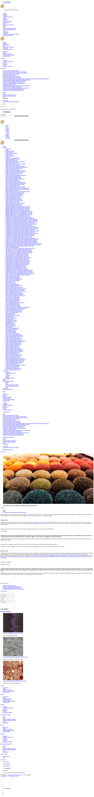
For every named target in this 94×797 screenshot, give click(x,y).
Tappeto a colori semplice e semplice (13, 339)
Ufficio (4, 17)
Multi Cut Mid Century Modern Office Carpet (15, 171)
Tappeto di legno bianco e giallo (12, 201)
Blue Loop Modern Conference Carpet (14, 277)
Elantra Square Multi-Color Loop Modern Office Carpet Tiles (18, 257)
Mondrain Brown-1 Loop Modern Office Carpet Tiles (17, 269)
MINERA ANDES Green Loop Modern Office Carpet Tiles (18, 207)
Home (4, 146)
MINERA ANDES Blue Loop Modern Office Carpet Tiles (18, 206)
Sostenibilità (5, 31)
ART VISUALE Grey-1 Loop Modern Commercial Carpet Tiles (19, 250)
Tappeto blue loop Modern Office (13, 280)
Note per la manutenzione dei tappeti (10, 70)
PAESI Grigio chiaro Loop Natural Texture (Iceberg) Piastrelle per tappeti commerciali (24, 243)
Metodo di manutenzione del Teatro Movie (12, 76)
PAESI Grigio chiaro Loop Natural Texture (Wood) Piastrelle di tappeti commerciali (23, 244)
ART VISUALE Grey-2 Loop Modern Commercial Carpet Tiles (19, 251)
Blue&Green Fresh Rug (10, 323)
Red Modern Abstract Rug (11, 319)
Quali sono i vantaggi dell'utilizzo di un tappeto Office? (14, 83)
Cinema (4, 20)
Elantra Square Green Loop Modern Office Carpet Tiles (17, 255)
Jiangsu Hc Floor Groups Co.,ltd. (14, 776)
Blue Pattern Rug (9, 326)
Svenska (7, 136)
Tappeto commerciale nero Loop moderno (14, 351)
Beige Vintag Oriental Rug (11, 317)
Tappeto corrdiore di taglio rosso (12, 346)
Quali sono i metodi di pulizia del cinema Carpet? (13, 82)
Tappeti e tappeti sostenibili (8, 54)
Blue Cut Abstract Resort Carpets (12, 356)
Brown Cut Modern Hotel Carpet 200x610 (14, 287)
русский (7, 131)
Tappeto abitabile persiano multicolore (14, 198)
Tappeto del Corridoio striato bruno (13, 181)
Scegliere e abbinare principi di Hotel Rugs (12, 86)
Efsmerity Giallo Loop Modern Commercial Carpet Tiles (17, 264)
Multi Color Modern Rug (11, 325)
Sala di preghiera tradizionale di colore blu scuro (16, 359)
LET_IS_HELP (4, 591)
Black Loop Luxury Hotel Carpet (12, 158)
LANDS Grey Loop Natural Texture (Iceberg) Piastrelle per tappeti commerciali (22, 238)
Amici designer (6, 22)
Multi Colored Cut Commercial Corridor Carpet (15, 183)
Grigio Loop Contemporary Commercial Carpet (15, 182)
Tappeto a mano (6, 56)
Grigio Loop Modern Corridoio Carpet (14, 355)
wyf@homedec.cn (7, 2)
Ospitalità (5, 15)
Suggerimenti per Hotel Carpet (9, 84)
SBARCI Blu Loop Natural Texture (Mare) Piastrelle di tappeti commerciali (21, 221)
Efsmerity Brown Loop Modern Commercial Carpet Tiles (17, 262)
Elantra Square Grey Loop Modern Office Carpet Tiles (17, 256)
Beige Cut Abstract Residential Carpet (13, 344)
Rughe (4, 52)
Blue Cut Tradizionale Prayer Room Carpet (15, 358)
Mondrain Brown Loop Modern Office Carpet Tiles (16, 267)
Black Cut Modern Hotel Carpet (12, 247)
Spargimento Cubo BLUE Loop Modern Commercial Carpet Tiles (19, 270)
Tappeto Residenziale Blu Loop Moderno (14, 341)
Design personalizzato (10, 155)
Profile (4, 26)
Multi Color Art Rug (10, 324)
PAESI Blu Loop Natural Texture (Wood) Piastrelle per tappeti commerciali (21, 223)
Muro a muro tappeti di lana (36, 523)
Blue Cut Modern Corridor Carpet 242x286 (15, 289)
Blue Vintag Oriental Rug (11, 332)
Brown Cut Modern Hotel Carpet (12, 286)
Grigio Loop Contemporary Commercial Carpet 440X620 (17, 307)
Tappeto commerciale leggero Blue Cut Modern (15, 365)
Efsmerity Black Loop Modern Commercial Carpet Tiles (17, 259)
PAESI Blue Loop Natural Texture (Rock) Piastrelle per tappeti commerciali (21, 220)
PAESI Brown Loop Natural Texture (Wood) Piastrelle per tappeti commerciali (22, 228)
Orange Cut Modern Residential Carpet (14, 310)
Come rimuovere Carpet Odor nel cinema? (12, 77)
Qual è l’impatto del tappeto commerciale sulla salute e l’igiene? (16, 79)
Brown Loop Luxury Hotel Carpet (13, 300)
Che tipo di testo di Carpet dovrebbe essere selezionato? (14, 71)
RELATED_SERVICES (6, 612)
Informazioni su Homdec (8, 24)
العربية (7, 132)
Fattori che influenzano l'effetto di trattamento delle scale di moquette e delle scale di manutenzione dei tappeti (26, 78)
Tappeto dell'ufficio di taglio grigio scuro (14, 200)
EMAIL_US (3, 451)
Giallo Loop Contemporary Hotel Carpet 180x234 (16, 288)
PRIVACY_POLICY (14, 777)
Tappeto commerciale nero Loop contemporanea (16, 163)
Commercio (5, 19)
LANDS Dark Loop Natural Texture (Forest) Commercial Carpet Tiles (20, 229)
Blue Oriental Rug (9, 318)
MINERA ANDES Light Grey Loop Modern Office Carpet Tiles (19, 213)
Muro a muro (6, 51)
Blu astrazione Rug (10, 316)
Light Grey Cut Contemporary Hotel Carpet (15, 192)
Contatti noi (5, 32)
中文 (7, 126)
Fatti (4, 27)
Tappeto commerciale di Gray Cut (13, 159)
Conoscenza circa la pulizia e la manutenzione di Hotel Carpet (16, 88)
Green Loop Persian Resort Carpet (13, 197)
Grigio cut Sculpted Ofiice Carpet (13, 276)
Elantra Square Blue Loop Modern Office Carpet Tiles (17, 254)
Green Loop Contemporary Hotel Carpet (14, 168)
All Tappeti (3, 58)
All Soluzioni (3, 68)
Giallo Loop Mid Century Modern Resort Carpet (16, 170)
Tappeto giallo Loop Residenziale (13, 278)
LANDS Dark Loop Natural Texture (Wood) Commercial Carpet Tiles (20, 235)
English (7, 125)
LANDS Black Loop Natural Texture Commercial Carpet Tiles (19, 217)
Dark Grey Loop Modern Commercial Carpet (15, 184)
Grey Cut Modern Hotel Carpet (12, 363)
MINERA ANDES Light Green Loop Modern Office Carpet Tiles (19, 212)
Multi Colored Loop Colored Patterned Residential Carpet (18, 191)
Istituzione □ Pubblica (7, 21)
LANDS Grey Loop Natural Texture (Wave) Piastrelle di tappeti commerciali (22, 241)
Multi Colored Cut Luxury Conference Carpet (15, 203)
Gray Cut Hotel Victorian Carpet (12, 169)
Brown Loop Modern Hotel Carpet (13, 304)
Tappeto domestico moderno (11, 160)
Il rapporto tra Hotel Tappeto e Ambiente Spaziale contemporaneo (16, 85)
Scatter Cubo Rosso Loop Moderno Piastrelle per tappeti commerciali (20, 273)
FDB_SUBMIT (4, 610)
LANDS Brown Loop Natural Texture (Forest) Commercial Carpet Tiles (21, 226)
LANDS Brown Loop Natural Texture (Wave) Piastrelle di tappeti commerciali (22, 227)
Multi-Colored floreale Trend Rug (13, 315)
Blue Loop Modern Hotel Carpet (12, 179)
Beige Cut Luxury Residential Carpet (13, 343)
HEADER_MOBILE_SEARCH (21, 116)
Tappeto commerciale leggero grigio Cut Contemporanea (17, 188)
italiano (7, 130)
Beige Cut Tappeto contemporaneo (13, 369)
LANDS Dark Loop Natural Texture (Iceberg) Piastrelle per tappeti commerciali (22, 230)
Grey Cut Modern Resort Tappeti (12, 303)
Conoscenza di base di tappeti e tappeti (11, 74)
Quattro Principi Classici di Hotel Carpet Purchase (13, 89)
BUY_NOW (20, 634)
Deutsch (7, 129)
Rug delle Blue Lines (10, 314)
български (8, 137)
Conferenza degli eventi (8, 16)
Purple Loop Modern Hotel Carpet (13, 347)
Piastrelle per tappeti (7, 53)
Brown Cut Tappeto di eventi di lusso (13, 292)
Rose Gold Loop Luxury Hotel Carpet (13, 177)
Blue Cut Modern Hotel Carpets (12, 190)
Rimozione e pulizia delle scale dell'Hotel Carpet (13, 90)
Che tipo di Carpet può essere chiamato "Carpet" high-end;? (15, 72)
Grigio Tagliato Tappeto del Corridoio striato (15, 193)
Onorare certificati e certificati (9, 28)
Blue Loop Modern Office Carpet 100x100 (14, 309)
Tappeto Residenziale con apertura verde (14, 204)
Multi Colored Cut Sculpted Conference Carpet (15, 295)
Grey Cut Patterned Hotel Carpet (12, 185)
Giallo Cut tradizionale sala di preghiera (14, 362)
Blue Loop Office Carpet (11, 282)
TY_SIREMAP (4, 777)
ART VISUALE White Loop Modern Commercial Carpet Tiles (19, 252)
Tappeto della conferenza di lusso (12, 164)
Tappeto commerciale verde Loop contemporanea (16, 291)
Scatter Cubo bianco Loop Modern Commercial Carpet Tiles (18, 274)
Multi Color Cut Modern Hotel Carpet (13, 354)
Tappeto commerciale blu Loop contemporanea (15, 186)
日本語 (7, 128)
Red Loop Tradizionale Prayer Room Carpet (15, 361)
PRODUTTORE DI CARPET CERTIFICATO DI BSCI (14, 81)
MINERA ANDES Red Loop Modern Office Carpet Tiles (17, 208)
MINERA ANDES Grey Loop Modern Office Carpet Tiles (18, 210)
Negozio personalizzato (8, 35)
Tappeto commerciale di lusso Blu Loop (14, 195)
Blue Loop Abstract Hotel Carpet (12, 345)
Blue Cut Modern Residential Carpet (13, 176)
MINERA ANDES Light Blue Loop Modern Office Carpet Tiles (19, 211)
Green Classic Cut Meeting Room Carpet (14, 335)
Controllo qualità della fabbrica (9, 29)
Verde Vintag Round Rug (11, 331)
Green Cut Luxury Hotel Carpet (12, 367)
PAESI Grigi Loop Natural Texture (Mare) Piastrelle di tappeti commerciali (21, 240)
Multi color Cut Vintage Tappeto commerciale (15, 161)
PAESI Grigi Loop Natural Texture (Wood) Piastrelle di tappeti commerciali (21, 242)
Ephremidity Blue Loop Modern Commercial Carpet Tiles (18, 260)
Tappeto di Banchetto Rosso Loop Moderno (15, 302)
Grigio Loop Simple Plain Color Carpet (14, 338)
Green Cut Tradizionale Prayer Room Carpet (15, 360)
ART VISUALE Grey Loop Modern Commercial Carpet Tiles (18, 249)
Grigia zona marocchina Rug (12, 313)
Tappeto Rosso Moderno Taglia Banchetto (14, 336)
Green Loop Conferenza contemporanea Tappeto (16, 175)
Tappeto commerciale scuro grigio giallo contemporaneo (17, 189)
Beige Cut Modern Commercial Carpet (14, 348)
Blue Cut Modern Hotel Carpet (12, 162)
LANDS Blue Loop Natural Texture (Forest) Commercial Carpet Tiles (20, 218)
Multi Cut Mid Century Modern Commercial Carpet (16, 167)
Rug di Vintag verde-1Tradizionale (13, 333)
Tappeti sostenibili (9, 152)
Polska (7, 135)
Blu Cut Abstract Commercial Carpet (13, 368)
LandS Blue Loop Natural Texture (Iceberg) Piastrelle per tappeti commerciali (22, 219)
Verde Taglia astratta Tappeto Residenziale (14, 294)
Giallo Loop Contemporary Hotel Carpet (14, 173)
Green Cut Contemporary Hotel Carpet (14, 205)
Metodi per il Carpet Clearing (9, 75)
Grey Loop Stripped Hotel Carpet (12, 296)
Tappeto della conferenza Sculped (13, 299)
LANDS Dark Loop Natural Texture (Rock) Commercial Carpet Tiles (20, 232)
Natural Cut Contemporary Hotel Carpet (14, 196)
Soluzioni (5, 14)
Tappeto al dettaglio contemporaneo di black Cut (16, 340)
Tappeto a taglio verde (10, 281)
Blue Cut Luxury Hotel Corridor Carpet (14, 279)
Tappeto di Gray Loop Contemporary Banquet (15, 166)
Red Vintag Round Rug (10, 330)
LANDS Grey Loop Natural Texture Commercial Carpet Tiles (18, 236)
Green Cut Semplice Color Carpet (13, 337)
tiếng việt (8, 134)
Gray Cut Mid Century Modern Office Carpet (15, 178)
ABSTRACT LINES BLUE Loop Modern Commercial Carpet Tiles (20, 245)
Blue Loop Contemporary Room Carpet (14, 285)
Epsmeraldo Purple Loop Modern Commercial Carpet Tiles (18, 263)
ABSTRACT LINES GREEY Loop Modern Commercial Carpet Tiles (20, 248)
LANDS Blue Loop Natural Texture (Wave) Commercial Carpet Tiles (20, 222)
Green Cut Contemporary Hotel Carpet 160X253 (16, 308)
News (4, 30)
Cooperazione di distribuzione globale (11, 34)
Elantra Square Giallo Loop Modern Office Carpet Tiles (17, 258)
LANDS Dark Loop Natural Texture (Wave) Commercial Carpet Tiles (20, 234)
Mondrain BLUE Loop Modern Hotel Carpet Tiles (16, 265)
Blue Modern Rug (9, 322)
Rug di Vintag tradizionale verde (12, 328)
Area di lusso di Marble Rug (11, 329)
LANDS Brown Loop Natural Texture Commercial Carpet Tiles (19, 225)
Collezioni (8, 156)
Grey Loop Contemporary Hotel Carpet (14, 311)
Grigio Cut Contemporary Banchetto (13, 306)
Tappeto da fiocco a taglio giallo (12, 297)
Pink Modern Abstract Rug (11, 321)
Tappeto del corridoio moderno (12, 284)
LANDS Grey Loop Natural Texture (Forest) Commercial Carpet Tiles (20, 237)
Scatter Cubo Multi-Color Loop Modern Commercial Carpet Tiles (19, 272)
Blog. (4, 23)
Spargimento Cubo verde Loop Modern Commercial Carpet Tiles (19, 271)
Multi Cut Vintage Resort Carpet (12, 174)
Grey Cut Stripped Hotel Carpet (12, 301)
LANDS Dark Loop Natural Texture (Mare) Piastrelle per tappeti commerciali (22, 233)
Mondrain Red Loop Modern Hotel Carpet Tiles (15, 266)
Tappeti (4, 13)
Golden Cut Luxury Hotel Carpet (12, 366)
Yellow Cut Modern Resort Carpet (13, 352)
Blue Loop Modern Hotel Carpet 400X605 (14, 293)
